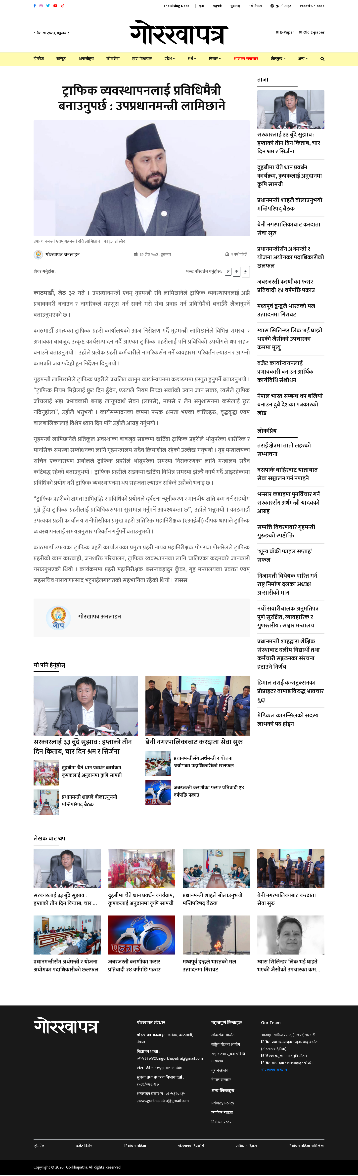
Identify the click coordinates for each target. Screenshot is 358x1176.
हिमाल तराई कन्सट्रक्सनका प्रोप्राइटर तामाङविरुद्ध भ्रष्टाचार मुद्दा (290, 691)
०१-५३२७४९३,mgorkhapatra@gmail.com (170, 1059)
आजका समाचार (246, 58)
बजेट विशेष (84, 1147)
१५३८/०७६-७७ (148, 1085)
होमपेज (39, 58)
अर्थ (192, 58)
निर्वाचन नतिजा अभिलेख (306, 1147)
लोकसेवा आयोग (222, 1036)
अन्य (303, 58)
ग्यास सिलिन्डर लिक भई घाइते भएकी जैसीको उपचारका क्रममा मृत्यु (289, 339)
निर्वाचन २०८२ (221, 1123)
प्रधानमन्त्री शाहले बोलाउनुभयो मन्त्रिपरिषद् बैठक (89, 802)
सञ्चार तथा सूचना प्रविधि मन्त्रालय (228, 1059)
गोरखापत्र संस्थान (274, 1071)
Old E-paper (311, 32)
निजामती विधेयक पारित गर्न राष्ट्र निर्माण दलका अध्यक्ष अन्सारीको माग (287, 584)
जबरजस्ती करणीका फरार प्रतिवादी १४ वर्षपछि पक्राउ (209, 793)
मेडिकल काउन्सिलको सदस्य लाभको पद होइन (288, 720)
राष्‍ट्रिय (61, 58)
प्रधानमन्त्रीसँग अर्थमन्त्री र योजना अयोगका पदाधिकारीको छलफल (211, 763)
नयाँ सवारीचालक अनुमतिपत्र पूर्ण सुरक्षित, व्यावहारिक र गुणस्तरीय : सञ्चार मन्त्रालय (288, 617)
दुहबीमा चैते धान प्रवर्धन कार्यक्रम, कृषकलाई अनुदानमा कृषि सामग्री (92, 773)
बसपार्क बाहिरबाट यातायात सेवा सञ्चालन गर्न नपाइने (287, 474)
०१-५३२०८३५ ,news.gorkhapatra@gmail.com (163, 1098)
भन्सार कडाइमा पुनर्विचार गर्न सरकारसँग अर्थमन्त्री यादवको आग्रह (288, 502)
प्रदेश (170, 58)
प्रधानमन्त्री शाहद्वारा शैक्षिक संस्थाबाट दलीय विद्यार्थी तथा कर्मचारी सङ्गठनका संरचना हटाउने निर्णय (288, 654)
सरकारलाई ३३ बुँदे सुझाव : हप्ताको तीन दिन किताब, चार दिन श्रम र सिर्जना (83, 748)
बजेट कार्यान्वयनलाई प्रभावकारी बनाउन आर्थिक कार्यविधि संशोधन (285, 371)
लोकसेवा (113, 58)
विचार (215, 58)
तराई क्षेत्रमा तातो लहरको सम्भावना (284, 450)
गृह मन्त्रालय (219, 1071)
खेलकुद (278, 58)
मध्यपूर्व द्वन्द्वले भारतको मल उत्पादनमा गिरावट (286, 310)
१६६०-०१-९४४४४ (169, 1069)
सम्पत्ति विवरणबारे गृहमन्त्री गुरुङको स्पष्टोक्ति (286, 531)
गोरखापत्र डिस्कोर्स (191, 1147)
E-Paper (284, 32)
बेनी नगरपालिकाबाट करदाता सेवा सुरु (194, 743)
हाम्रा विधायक (142, 58)
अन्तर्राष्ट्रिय (86, 58)
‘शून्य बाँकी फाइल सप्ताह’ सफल (284, 556)
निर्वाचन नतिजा (222, 1114)
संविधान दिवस (246, 1147)
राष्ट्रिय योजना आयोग (225, 1046)
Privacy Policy (222, 1104)
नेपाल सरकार (221, 1081)
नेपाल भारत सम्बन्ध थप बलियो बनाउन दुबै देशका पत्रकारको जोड (290, 404)
